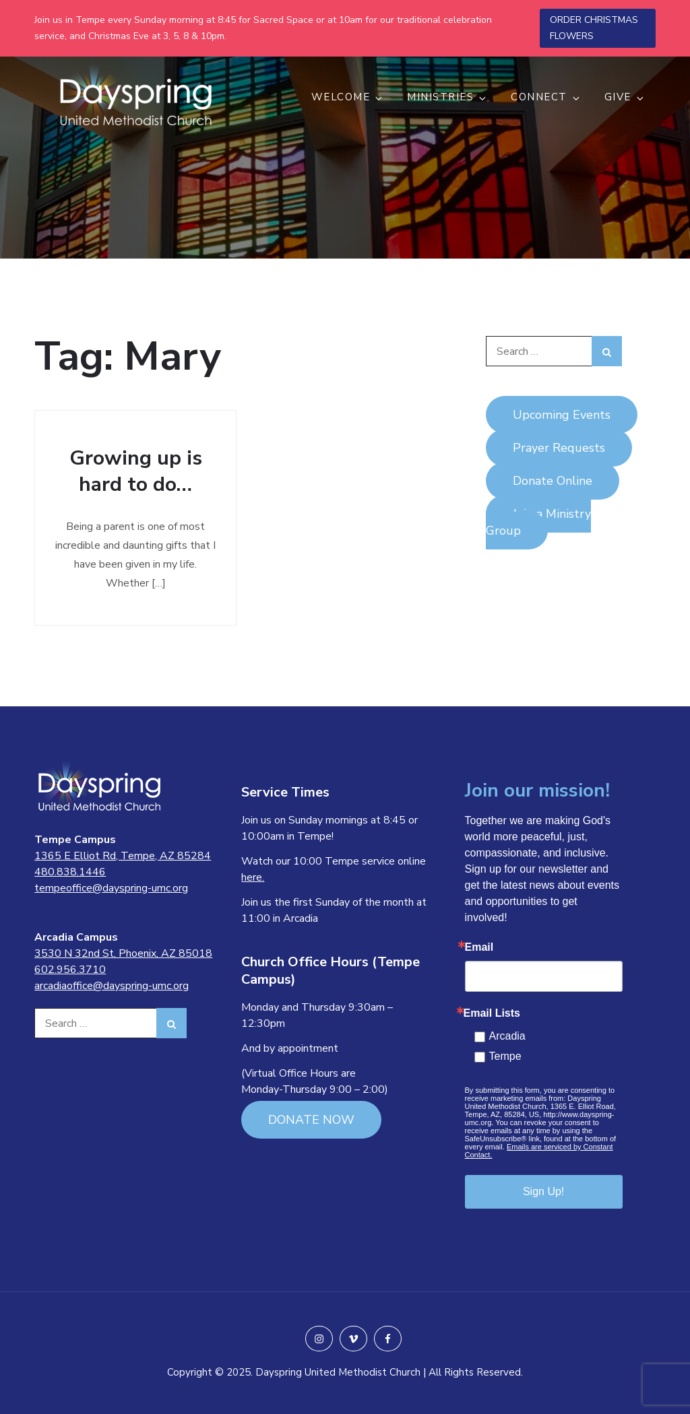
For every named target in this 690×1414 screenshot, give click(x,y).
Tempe (505, 1056)
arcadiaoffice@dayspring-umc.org (111, 985)
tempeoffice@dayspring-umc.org (111, 888)
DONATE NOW (311, 1120)
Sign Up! (543, 1191)
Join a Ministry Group (538, 522)
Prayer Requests (559, 448)
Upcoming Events (561, 415)
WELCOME (348, 97)
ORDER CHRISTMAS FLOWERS (594, 27)
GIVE (625, 97)
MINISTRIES (447, 97)
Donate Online (552, 481)
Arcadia (507, 1036)
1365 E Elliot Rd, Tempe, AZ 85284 (122, 855)
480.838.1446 (70, 872)
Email (479, 947)
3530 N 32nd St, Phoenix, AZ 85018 (123, 953)
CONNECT (546, 97)
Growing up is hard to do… (135, 471)
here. (252, 877)
